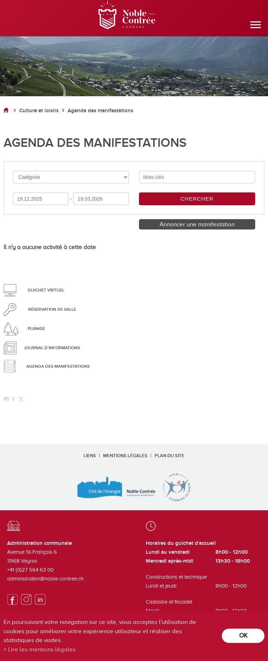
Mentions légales (125, 456)
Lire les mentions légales (42, 649)
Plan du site (169, 456)
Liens (90, 456)
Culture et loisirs (39, 110)
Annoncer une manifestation (197, 224)
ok (243, 635)
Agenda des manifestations (100, 110)
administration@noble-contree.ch (45, 579)
